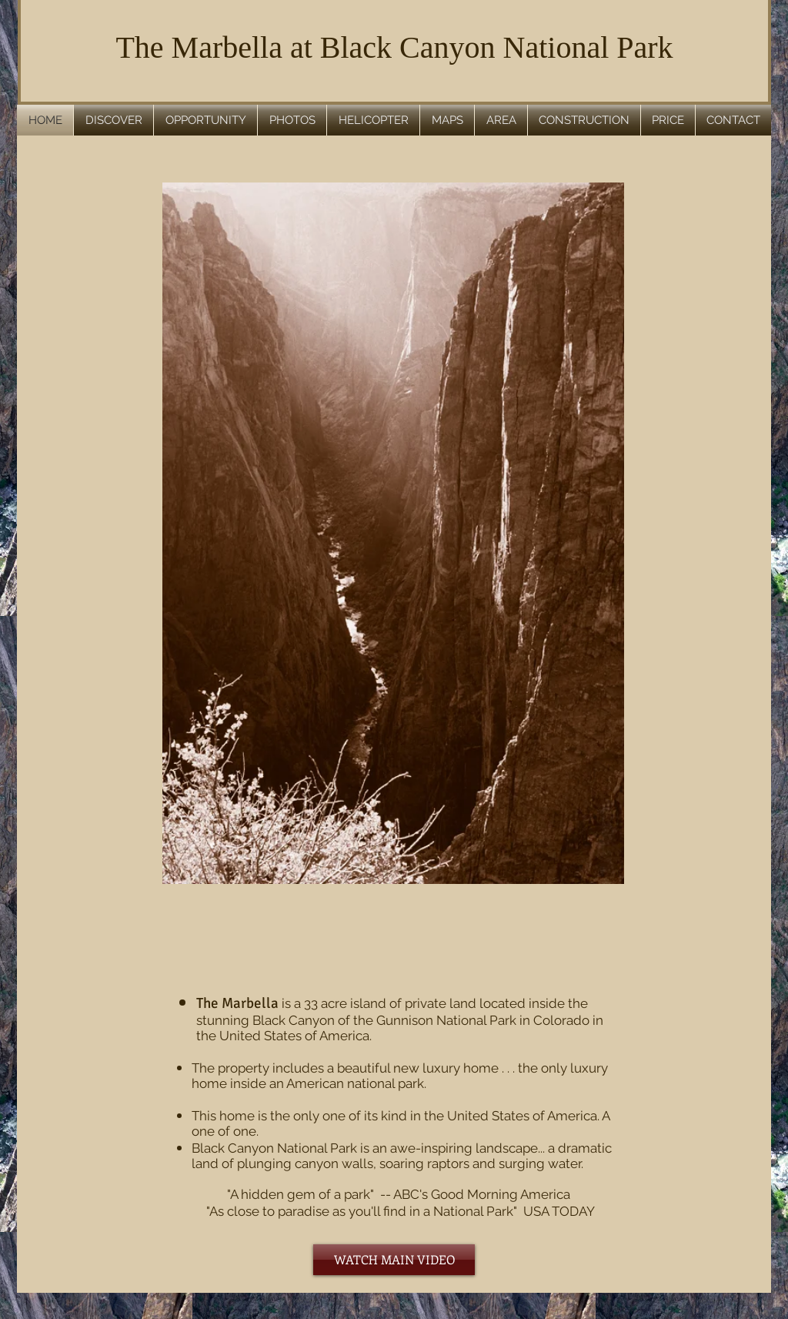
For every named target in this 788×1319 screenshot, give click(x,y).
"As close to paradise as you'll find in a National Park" (355, 1211)
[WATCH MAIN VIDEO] (394, 1259)
